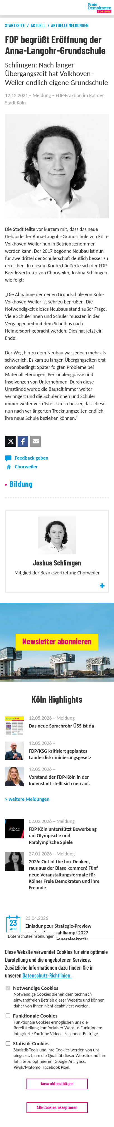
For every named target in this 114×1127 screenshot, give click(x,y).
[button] (10, 441)
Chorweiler (26, 467)
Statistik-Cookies (31, 1047)
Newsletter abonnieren (56, 642)
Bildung (21, 484)
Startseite (15, 25)
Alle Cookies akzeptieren (57, 1111)
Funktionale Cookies (35, 1019)
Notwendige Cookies (35, 991)
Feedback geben (31, 458)
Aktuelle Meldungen (70, 25)
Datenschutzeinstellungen (31, 940)
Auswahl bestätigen (57, 1087)
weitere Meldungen (29, 799)
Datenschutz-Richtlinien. (47, 979)
